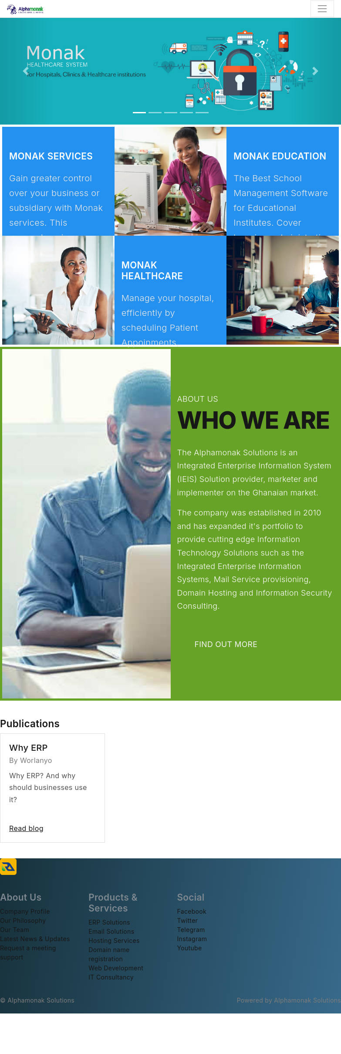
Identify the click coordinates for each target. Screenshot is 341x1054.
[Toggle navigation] (322, 8)
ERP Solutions (109, 922)
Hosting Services (114, 940)
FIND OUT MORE (232, 644)
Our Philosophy (23, 920)
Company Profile (25, 911)
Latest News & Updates (35, 938)
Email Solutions (111, 931)
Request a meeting (28, 948)
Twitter (187, 920)
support (12, 957)
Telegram (191, 929)
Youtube (189, 948)
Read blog (26, 828)
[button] (25, 71)
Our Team (14, 929)
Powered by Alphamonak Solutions (289, 1000)
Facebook (192, 911)
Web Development (115, 968)
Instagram (192, 938)
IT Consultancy (111, 977)
